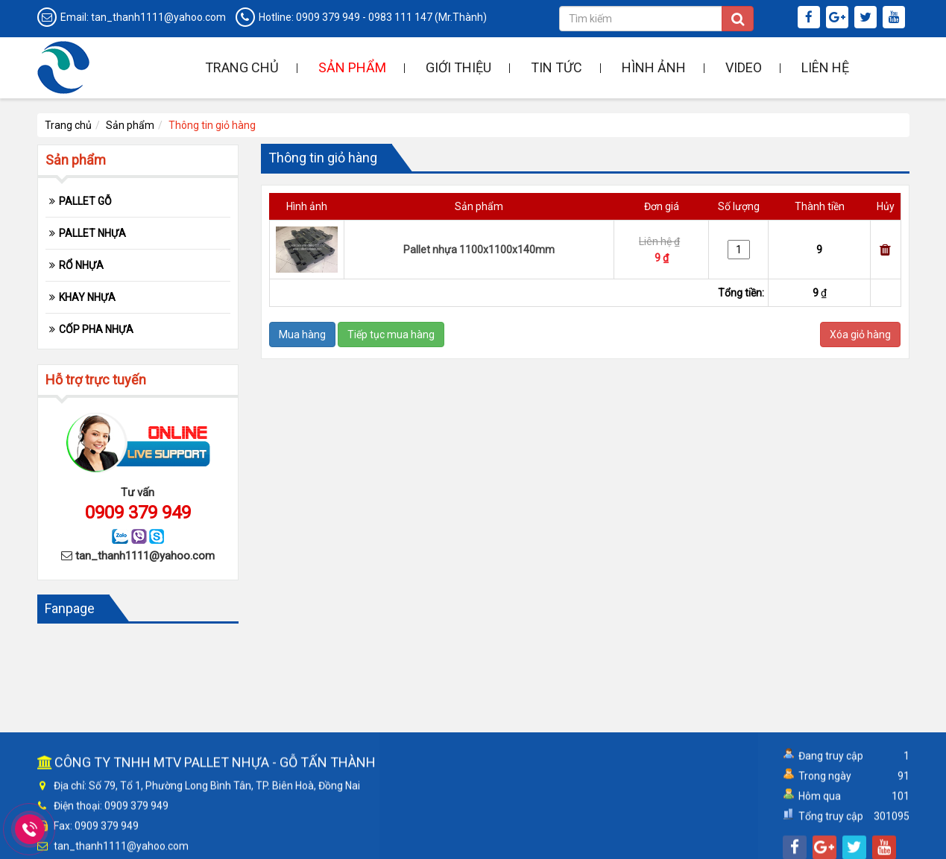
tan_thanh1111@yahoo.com (158, 17)
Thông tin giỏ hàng (212, 125)
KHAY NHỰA (87, 297)
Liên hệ (825, 67)
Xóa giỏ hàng (860, 334)
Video (743, 67)
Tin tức (556, 67)
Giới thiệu (458, 67)
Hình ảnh (654, 67)
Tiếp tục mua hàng (391, 334)
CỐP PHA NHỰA (96, 329)
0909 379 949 (328, 17)
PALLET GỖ (85, 201)
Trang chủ (242, 67)
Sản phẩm (352, 67)
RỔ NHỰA (81, 265)
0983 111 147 (400, 17)
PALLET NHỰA (92, 233)
